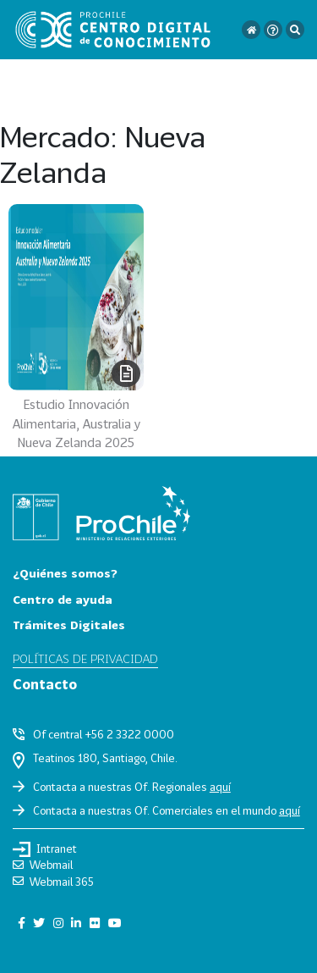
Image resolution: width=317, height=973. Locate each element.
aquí (220, 786)
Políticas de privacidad (85, 658)
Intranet (45, 849)
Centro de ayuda (62, 599)
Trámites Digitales (69, 624)
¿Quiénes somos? (65, 573)
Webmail (43, 864)
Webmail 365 (53, 881)
